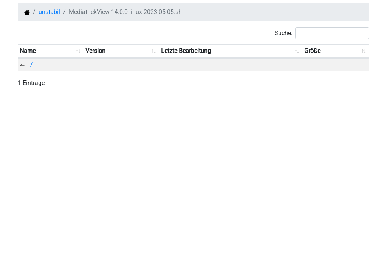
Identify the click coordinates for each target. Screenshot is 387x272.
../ (30, 64)
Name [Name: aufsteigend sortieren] (28, 50)
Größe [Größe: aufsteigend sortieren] (312, 50)
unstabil (49, 11)
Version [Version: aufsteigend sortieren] (95, 50)
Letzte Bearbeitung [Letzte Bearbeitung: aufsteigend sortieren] (186, 50)
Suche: (321, 33)
